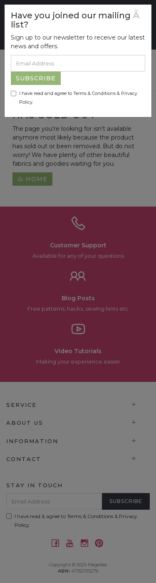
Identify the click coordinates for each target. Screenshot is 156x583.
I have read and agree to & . (74, 97)
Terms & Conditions (94, 93)
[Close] (139, 15)
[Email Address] (78, 63)
